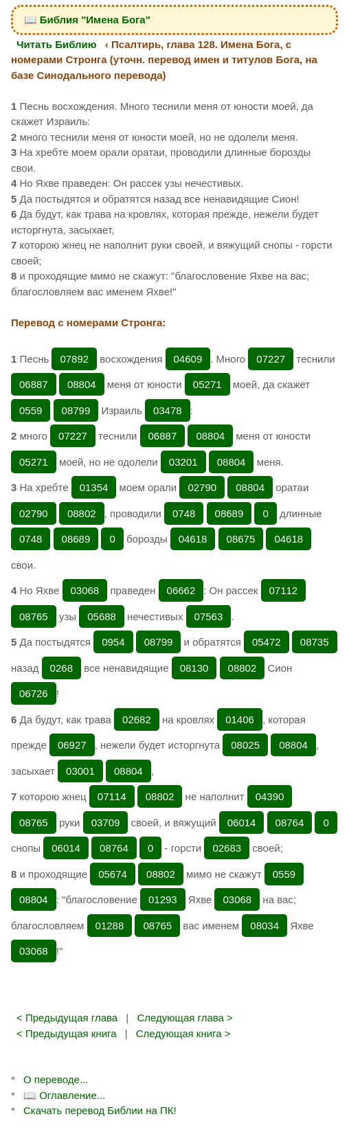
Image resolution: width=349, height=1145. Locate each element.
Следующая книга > (183, 1033)
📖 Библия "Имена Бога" (87, 19)
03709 (105, 822)
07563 (208, 616)
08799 (76, 410)
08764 (289, 822)
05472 (266, 642)
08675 (241, 539)
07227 (270, 359)
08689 (229, 513)
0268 (61, 668)
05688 (101, 616)
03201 (183, 462)
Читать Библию (56, 44)
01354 (94, 487)
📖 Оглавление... (64, 1095)
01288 (109, 925)
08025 (245, 745)
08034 (264, 925)
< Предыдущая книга (66, 1033)
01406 (239, 719)
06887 (33, 384)
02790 (202, 487)
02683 (226, 848)
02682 (136, 719)
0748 (183, 513)
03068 (85, 590)
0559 (30, 410)
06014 (241, 822)
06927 (72, 745)
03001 (80, 771)
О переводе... (55, 1079)
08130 (194, 668)
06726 (33, 693)
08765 (33, 616)
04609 (188, 359)
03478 (167, 410)
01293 (162, 899)
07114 (112, 796)
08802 (81, 513)
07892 (74, 359)
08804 (81, 384)
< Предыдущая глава (66, 1017)
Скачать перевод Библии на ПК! (100, 1110)
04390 (270, 796)
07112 (283, 590)
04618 (193, 539)
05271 (207, 384)
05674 (112, 874)
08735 (314, 642)
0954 (113, 642)
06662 (181, 590)
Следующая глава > (184, 1017)
